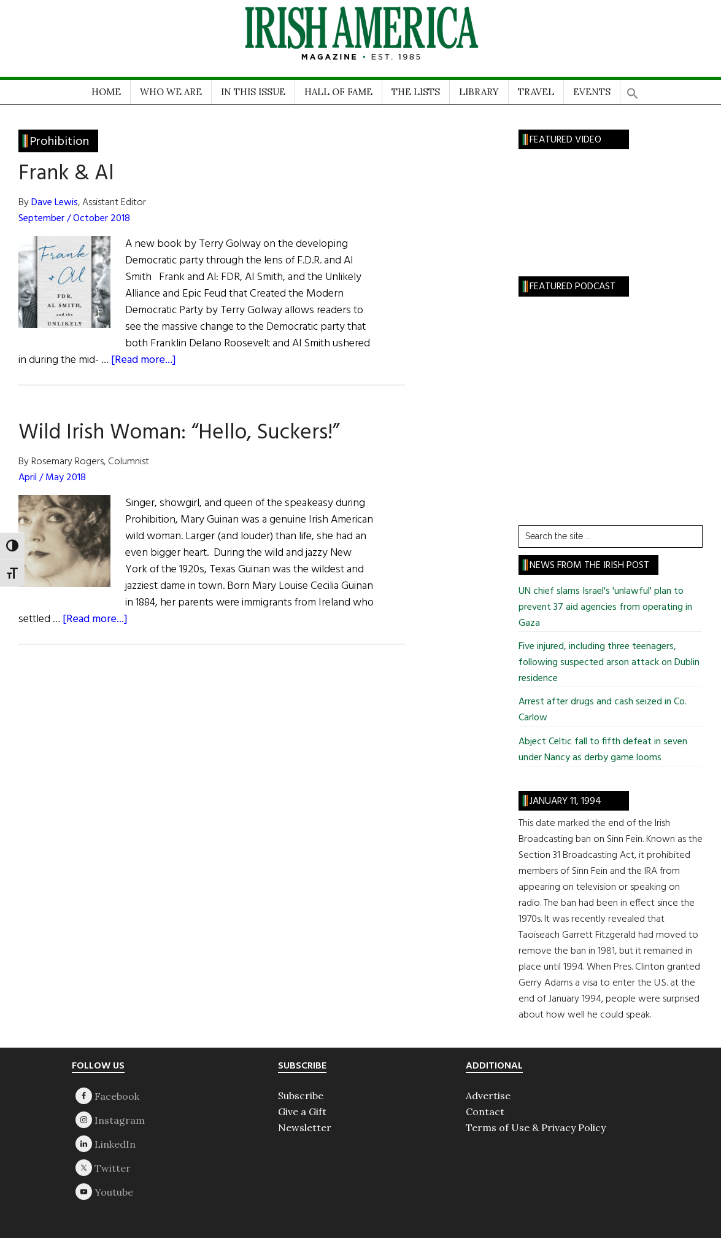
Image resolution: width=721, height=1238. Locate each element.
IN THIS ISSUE (253, 92)
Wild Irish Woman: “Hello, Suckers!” (178, 433)
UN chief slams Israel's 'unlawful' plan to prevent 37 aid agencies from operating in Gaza (605, 607)
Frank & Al (66, 174)
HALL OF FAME (338, 92)
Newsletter (304, 1127)
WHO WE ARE (171, 92)
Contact (485, 1111)
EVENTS (592, 92)
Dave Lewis (54, 203)
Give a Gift (302, 1111)
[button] (633, 89)
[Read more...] (143, 360)
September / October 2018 (74, 219)
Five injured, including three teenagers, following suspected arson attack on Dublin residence (609, 663)
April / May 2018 (52, 478)
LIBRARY (479, 92)
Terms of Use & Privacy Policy (536, 1127)
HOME (106, 92)
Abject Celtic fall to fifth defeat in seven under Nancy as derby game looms (603, 750)
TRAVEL (536, 92)
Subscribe (300, 1095)
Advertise (488, 1095)
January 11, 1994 (565, 801)
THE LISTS (415, 92)
